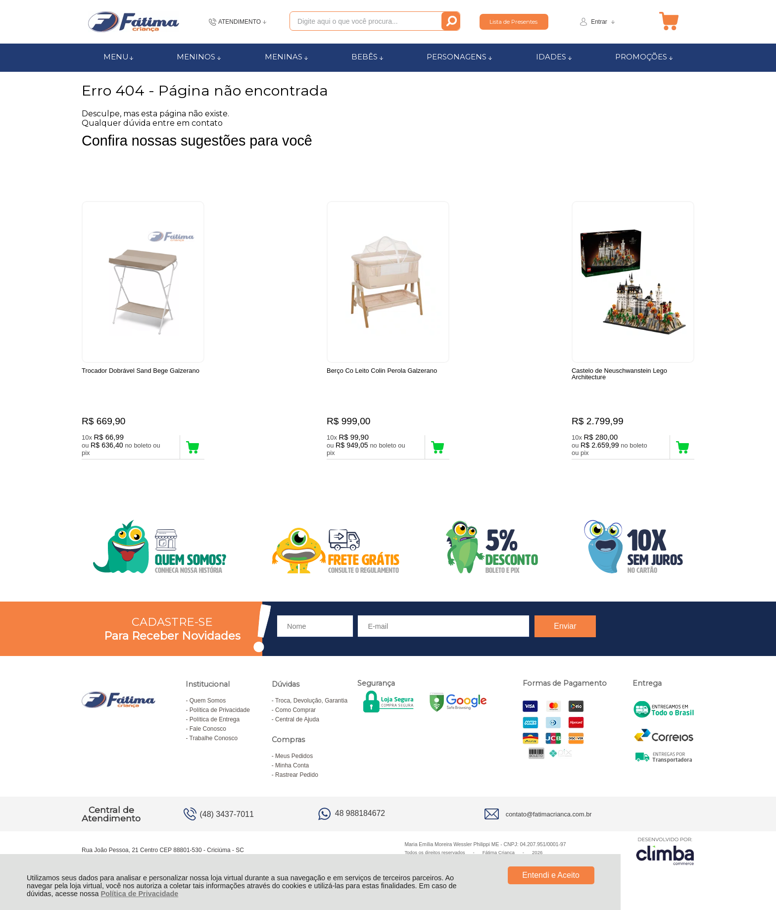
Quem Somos (208, 700)
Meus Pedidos (294, 756)
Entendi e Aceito (551, 875)
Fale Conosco (208, 728)
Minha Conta (292, 765)
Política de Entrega (215, 719)
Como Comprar (295, 710)
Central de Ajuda (297, 719)
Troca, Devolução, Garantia (311, 700)
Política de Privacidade (139, 894)
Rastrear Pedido (296, 774)
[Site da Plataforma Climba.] (665, 850)
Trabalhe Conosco (214, 738)
